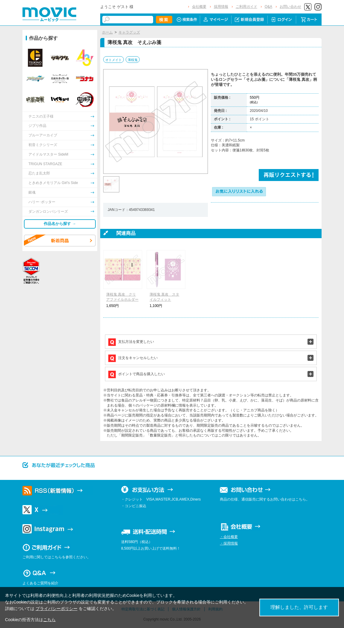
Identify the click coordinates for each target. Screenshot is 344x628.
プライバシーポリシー (56, 608)
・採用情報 (229, 543)
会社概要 (199, 6)
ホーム (107, 32)
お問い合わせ (290, 6)
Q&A (268, 6)
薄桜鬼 (133, 60)
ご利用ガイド (246, 6)
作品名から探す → (60, 223)
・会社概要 (229, 537)
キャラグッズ (129, 32)
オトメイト (113, 60)
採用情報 (221, 6)
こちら (49, 619)
